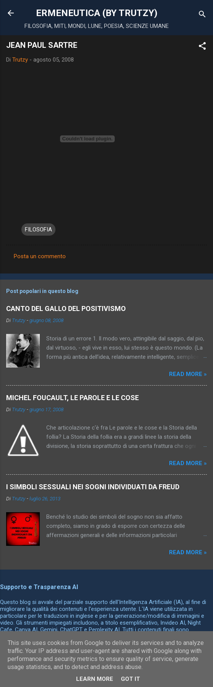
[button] (202, 47)
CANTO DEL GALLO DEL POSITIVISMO (66, 308)
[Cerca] (202, 15)
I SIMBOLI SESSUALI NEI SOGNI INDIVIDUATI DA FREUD (92, 487)
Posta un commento (40, 256)
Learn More (94, 679)
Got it (130, 679)
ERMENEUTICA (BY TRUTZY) (97, 13)
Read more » (188, 374)
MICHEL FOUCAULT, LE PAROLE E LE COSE (72, 398)
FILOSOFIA (38, 229)
